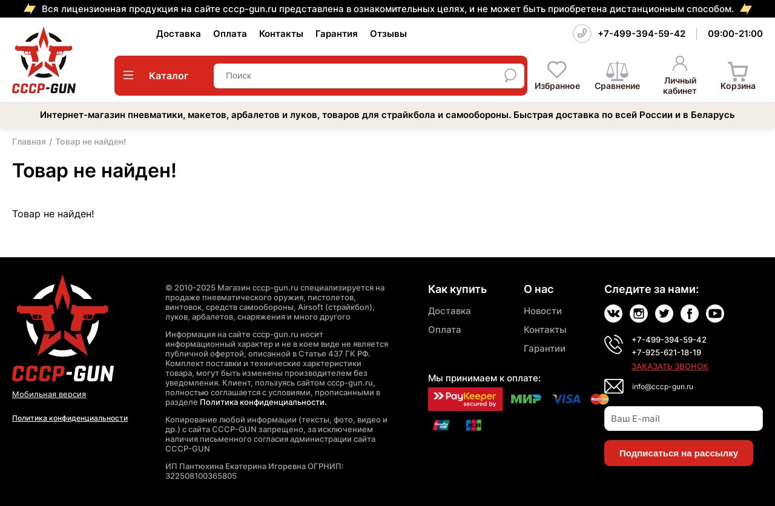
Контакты (281, 33)
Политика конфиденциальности (70, 417)
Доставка (178, 33)
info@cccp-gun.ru (662, 386)
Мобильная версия (49, 394)
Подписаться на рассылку (678, 453)
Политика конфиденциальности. (263, 402)
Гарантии (545, 348)
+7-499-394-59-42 (641, 33)
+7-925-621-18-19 (666, 352)
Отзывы (388, 33)
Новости (543, 311)
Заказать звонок (670, 366)
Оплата (230, 33)
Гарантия (336, 33)
